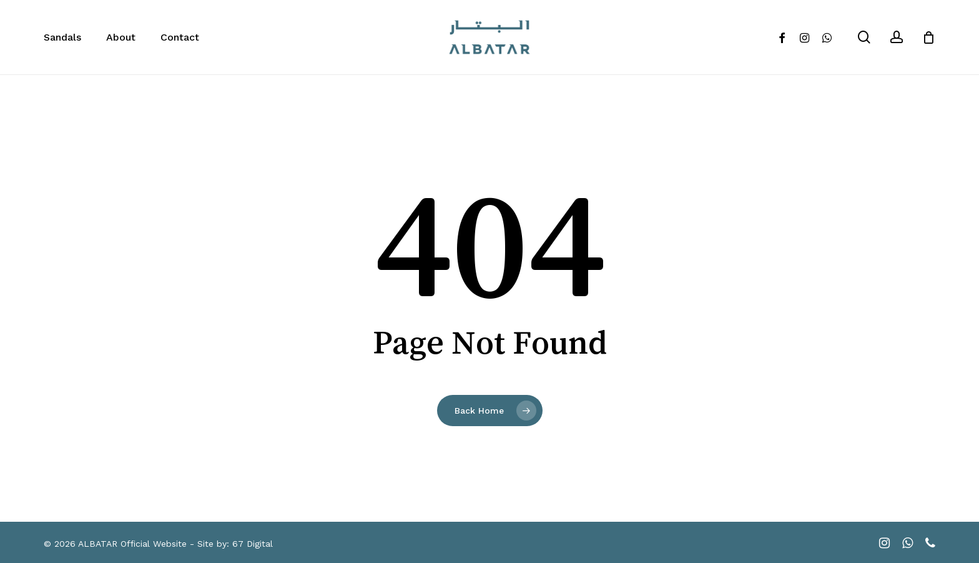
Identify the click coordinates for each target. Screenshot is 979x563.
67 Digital (252, 544)
